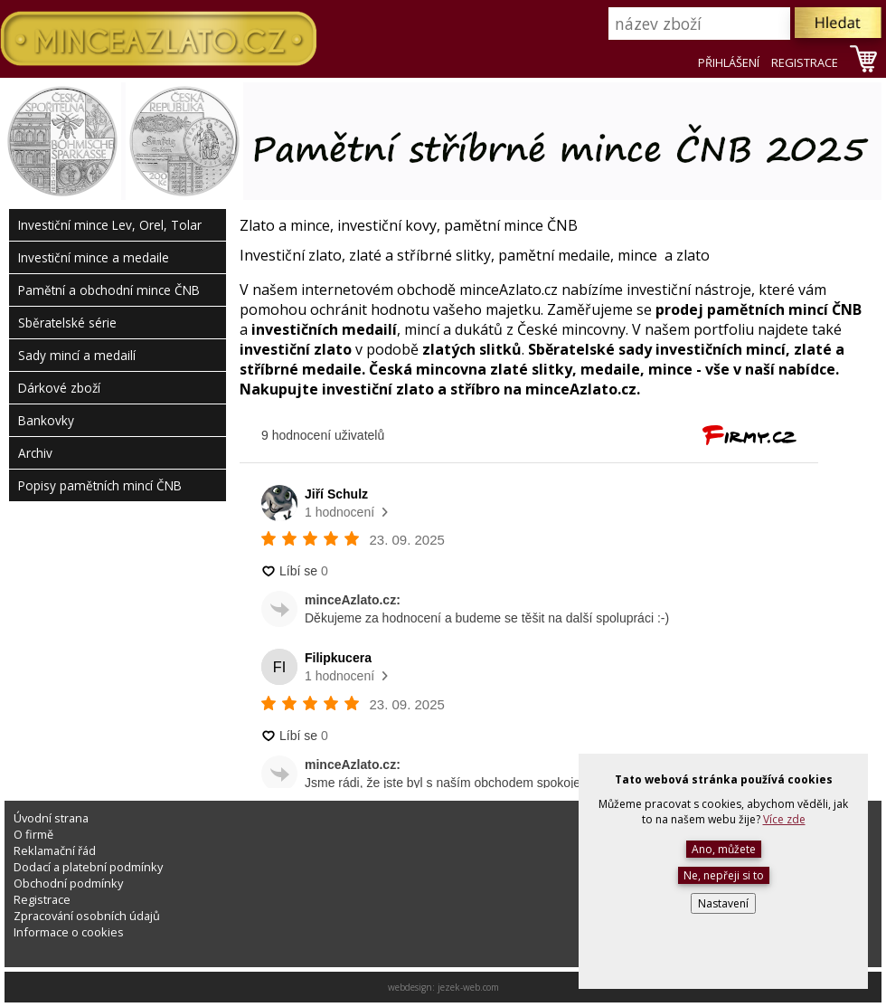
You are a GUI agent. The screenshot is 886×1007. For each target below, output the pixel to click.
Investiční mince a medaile (93, 257)
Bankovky (46, 420)
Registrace (42, 899)
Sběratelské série (67, 322)
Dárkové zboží (59, 387)
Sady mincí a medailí (77, 355)
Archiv (35, 452)
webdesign (410, 987)
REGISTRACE (804, 62)
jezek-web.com (468, 987)
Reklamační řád (55, 850)
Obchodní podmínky (68, 883)
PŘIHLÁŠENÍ (728, 62)
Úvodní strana (51, 818)
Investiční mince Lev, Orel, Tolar (110, 224)
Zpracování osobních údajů (87, 915)
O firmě (33, 834)
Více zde (784, 819)
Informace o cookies (69, 932)
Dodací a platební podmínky (88, 867)
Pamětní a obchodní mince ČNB (109, 290)
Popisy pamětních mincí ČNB (100, 485)
